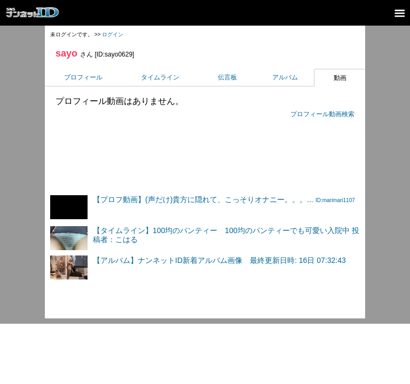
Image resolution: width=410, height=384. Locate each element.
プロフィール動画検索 (322, 114)
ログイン (112, 34)
